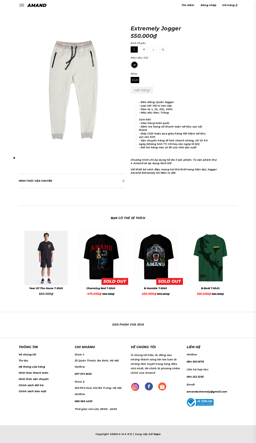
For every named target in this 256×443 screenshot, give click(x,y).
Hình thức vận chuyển (34, 379)
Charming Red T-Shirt (100, 288)
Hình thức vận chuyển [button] (35, 180)
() (229, 5)
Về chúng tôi (27, 354)
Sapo (157, 434)
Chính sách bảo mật (32, 391)
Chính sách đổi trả (31, 385)
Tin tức (23, 360)
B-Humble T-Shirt (155, 288)
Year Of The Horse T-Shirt (46, 288)
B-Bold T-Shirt (210, 288)
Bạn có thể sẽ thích (128, 218)
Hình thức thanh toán (33, 372)
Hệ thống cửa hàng (32, 366)
